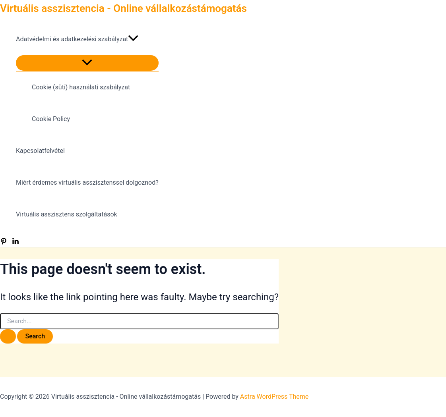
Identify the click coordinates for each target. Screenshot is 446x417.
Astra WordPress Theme (274, 396)
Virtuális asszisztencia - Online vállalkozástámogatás (123, 8)
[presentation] (133, 39)
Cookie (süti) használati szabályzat (81, 87)
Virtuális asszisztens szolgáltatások (66, 214)
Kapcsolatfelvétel (40, 150)
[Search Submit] (8, 336)
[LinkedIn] (15, 243)
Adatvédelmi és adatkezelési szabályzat (77, 39)
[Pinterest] (3, 243)
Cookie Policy (51, 119)
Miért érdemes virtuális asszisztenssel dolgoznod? (87, 182)
